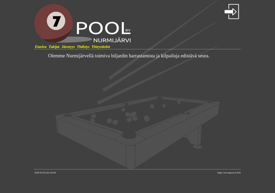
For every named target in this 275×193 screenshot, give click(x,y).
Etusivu (40, 47)
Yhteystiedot (101, 47)
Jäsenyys (68, 47)
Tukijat (54, 47)
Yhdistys (83, 47)
